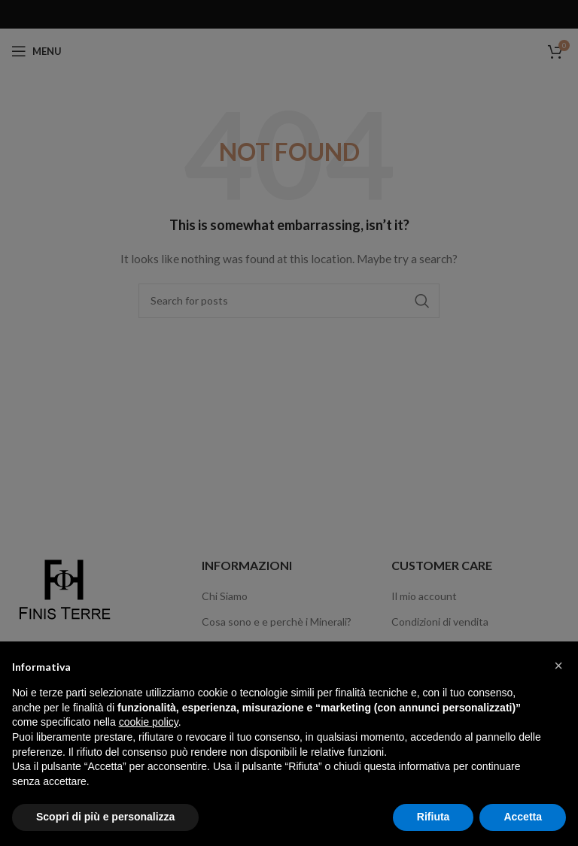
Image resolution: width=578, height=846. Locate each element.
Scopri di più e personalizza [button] (105, 817)
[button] (558, 665)
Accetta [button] (522, 817)
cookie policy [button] (148, 722)
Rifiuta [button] (433, 817)
